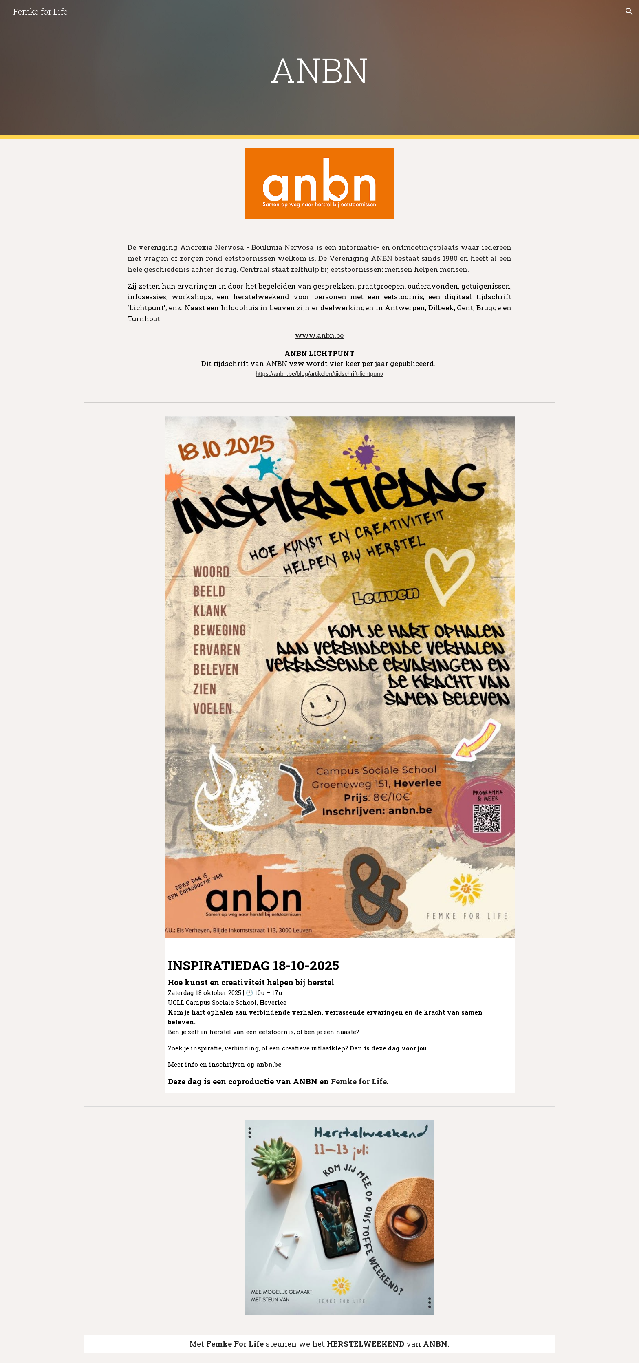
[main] (319, 69)
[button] (629, 11)
